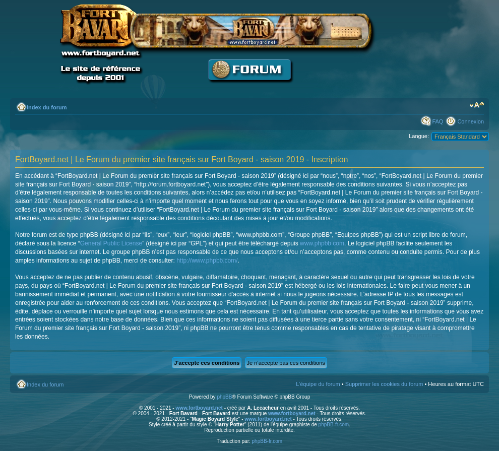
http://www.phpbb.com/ (206, 260)
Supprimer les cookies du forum (384, 384)
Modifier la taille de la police (476, 105)
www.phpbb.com (322, 243)
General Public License (111, 243)
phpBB (224, 397)
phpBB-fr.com (334, 424)
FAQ (437, 121)
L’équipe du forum (318, 384)
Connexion (470, 121)
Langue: (419, 136)
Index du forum (47, 107)
